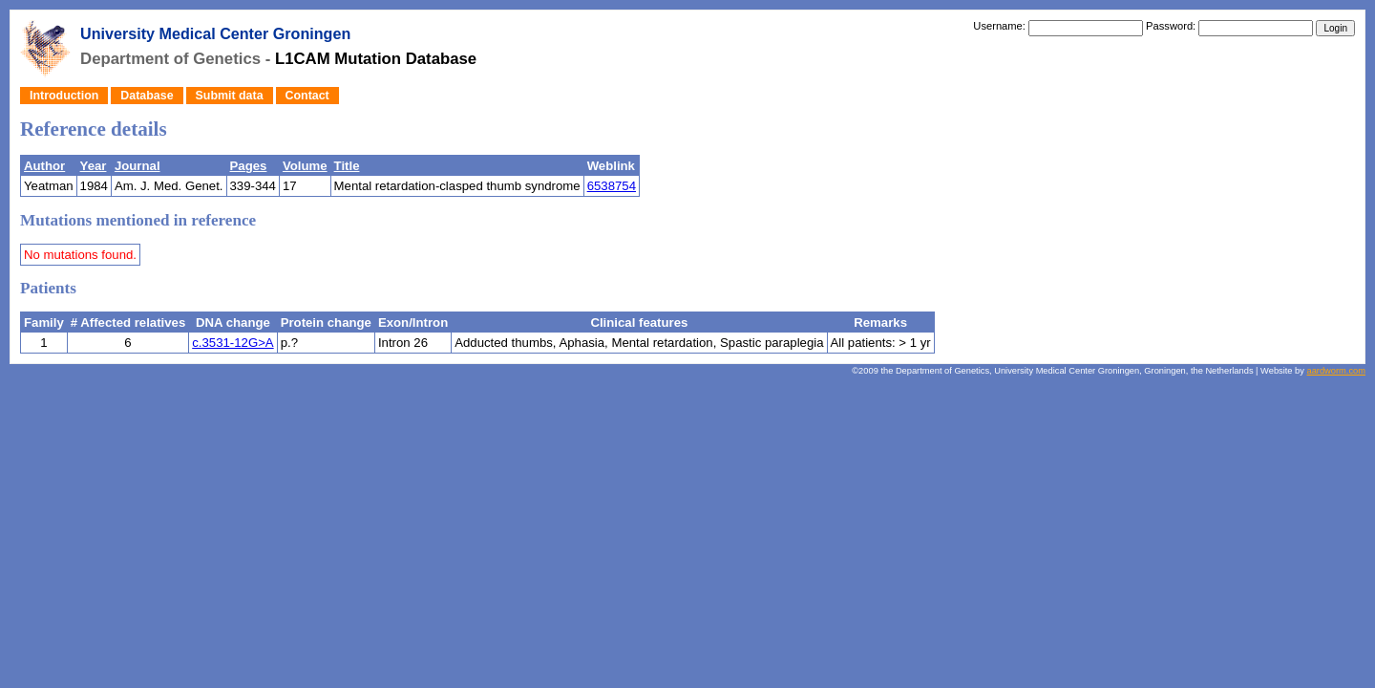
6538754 (611, 186)
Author (44, 166)
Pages (248, 166)
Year (93, 166)
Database (146, 95)
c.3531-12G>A (232, 342)
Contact (307, 95)
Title (347, 166)
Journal (137, 166)
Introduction (64, 95)
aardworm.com (1336, 371)
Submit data (230, 95)
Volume (305, 166)
